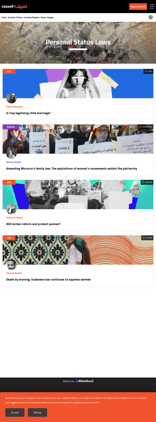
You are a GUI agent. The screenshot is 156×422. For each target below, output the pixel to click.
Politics (11, 127)
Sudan (148, 238)
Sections (11, 17)
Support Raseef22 (138, 6)
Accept (15, 412)
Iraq (150, 71)
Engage (50, 17)
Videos (43, 17)
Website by (78, 381)
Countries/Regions (31, 17)
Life (9, 71)
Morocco (147, 127)
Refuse (37, 412)
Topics (4, 17)
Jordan (148, 182)
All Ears (19, 17)
